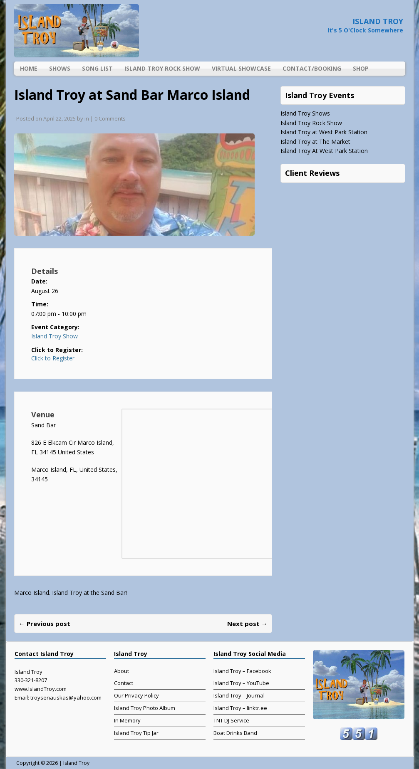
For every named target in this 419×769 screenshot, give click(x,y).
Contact (123, 683)
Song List (97, 68)
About (121, 671)
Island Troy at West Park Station (323, 132)
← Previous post (44, 623)
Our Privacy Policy (136, 695)
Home (28, 68)
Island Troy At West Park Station (324, 151)
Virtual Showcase (241, 68)
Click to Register (52, 358)
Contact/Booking (312, 68)
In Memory (127, 720)
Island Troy (76, 763)
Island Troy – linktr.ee (240, 708)
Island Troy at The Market (315, 141)
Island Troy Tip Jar (136, 733)
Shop (361, 68)
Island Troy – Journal (239, 695)
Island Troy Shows (305, 113)
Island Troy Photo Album (144, 708)
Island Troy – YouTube (241, 683)
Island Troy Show (54, 336)
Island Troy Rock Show (162, 68)
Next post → (247, 623)
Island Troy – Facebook (242, 671)
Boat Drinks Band (235, 733)
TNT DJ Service (231, 720)
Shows (59, 68)
